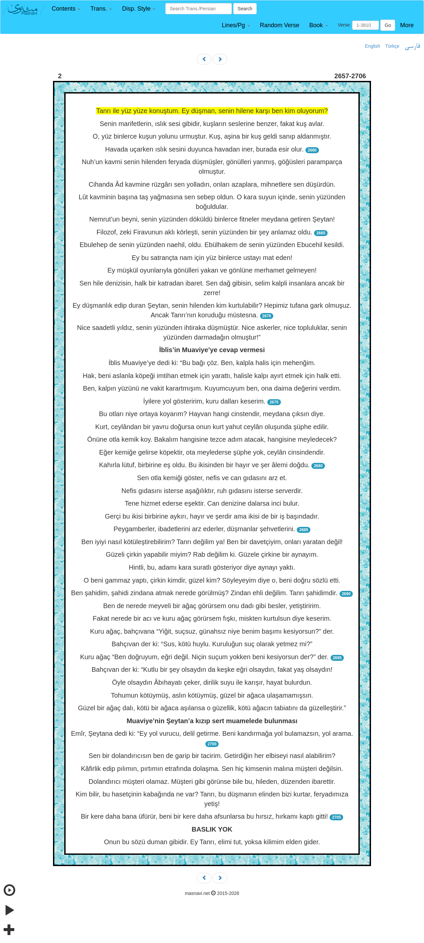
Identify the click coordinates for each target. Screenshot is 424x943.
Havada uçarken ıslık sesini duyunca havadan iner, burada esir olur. (204, 149)
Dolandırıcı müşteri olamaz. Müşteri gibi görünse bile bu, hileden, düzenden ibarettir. (212, 781)
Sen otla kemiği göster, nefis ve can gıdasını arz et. (212, 477)
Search (245, 8)
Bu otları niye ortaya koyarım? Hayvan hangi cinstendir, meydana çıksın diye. (212, 413)
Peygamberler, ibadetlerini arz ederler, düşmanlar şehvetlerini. (204, 529)
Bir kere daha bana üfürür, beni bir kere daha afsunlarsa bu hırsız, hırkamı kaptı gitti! (204, 816)
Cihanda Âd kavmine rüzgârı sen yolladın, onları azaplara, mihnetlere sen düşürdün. (212, 184)
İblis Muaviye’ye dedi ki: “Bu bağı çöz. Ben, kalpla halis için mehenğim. (212, 362)
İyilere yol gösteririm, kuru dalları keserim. (204, 401)
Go (388, 25)
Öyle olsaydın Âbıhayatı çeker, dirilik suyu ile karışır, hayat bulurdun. (212, 682)
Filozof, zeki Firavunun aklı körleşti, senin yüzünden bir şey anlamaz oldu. (204, 232)
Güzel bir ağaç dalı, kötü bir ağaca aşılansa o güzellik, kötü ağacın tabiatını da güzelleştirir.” (212, 708)
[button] (66, 8)
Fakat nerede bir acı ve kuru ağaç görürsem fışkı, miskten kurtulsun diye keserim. (212, 618)
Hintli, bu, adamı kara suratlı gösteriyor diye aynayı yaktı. (212, 567)
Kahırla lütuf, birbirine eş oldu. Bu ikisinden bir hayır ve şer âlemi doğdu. (204, 465)
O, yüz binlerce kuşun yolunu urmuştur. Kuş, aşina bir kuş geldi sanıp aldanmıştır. (212, 136)
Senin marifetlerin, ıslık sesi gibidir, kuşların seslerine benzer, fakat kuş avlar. (212, 123)
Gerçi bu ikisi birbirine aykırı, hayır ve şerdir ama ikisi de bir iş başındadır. (212, 516)
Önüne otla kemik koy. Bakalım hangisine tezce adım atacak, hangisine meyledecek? (212, 439)
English (372, 46)
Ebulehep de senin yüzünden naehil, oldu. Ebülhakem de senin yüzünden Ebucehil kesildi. (212, 244)
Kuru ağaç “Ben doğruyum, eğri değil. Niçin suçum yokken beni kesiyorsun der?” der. (204, 656)
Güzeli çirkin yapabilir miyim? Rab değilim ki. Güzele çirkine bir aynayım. (212, 554)
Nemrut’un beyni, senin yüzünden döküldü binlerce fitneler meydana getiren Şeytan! (212, 219)
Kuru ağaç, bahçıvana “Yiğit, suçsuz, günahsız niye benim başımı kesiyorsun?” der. (212, 631)
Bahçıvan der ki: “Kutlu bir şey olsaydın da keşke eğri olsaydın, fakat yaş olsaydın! (211, 669)
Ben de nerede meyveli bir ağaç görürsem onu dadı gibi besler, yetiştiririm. (212, 605)
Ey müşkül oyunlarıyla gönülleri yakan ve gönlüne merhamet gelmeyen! (211, 270)
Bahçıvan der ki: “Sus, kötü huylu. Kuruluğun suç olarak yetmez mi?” (212, 644)
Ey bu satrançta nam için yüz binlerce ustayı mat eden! (212, 257)
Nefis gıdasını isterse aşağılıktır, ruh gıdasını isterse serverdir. (212, 490)
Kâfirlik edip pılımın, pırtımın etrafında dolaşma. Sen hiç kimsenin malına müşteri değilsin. (212, 768)
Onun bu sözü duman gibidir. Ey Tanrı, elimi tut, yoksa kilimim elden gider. (212, 842)
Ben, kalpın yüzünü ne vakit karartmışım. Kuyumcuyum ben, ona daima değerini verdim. (212, 388)
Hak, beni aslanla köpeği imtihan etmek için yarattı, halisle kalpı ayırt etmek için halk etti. (212, 375)
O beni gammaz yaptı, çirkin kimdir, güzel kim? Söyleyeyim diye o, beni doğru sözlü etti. (212, 580)
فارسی (412, 46)
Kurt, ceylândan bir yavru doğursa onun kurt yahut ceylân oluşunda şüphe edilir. (212, 426)
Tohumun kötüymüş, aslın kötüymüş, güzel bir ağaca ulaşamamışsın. (212, 695)
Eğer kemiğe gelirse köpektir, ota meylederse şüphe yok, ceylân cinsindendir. (212, 452)
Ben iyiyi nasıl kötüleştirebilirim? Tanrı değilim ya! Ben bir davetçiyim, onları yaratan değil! (212, 541)
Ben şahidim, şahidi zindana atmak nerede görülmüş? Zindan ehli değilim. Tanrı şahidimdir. (204, 593)
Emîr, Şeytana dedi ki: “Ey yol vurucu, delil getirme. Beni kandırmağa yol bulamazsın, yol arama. (212, 733)
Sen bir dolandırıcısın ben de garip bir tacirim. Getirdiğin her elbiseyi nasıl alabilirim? (212, 755)
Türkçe (392, 46)
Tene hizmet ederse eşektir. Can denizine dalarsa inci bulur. (212, 503)
